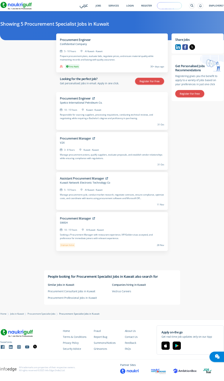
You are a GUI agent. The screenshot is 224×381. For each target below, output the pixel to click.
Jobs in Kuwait (17, 314)
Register (146, 5)
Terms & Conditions (75, 337)
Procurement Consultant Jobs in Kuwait (71, 291)
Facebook (185, 47)
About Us (130, 331)
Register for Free (150, 81)
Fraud (97, 331)
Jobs (98, 5)
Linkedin (178, 47)
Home (3, 314)
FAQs (128, 348)
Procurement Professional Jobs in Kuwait (72, 298)
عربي (84, 6)
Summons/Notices (105, 343)
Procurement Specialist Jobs (41, 314)
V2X (62, 142)
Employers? (216, 5)
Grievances (100, 348)
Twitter (192, 47)
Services (113, 5)
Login (130, 5)
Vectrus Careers (121, 291)
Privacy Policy (71, 343)
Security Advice (72, 348)
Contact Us (131, 337)
